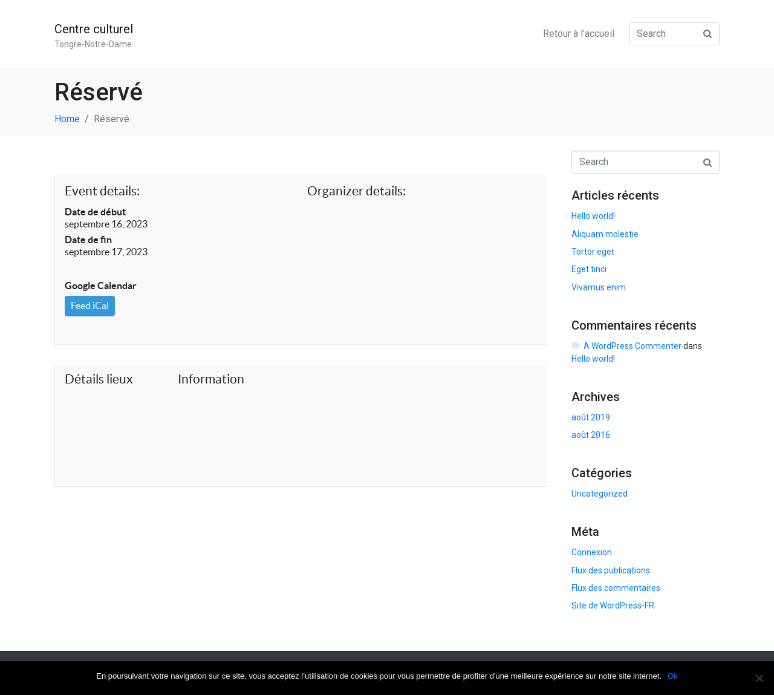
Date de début (95, 211)
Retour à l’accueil (578, 33)
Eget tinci (589, 269)
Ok (673, 675)
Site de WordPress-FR (612, 605)
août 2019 (590, 417)
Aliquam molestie (605, 234)
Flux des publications (610, 570)
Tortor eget (592, 251)
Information (211, 379)
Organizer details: (356, 191)
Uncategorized (599, 493)
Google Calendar (101, 285)
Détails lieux (99, 379)
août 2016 (590, 435)
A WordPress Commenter (632, 346)
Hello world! (593, 216)
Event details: (102, 191)
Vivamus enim (598, 287)
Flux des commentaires (615, 588)
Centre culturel (93, 29)
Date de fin (88, 239)
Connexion (591, 552)
